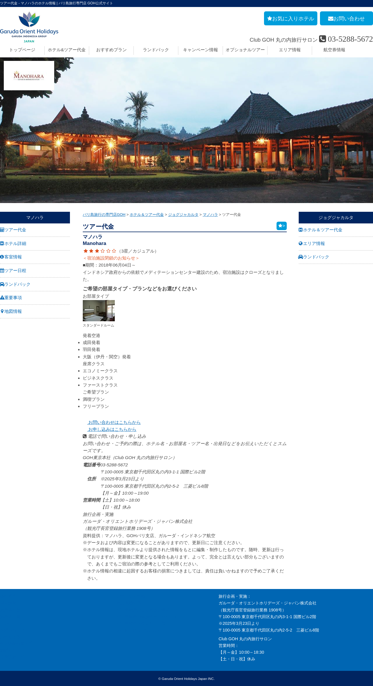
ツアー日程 (15, 270)
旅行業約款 (10, 610)
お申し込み (10, 636)
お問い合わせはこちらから (112, 422)
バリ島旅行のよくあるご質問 (143, 610)
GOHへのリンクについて (140, 630)
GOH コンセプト (15, 623)
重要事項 (13, 297)
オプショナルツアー (245, 49)
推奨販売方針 (12, 657)
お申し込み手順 (131, 596)
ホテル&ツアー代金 (67, 49)
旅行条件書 (10, 616)
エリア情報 (290, 49)
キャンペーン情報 (200, 49)
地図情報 (13, 311)
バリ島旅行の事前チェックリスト (147, 616)
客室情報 (13, 256)
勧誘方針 (8, 650)
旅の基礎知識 (129, 603)
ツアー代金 (15, 229)
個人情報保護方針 (16, 643)
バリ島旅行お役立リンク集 (141, 623)
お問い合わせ (12, 630)
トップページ (22, 49)
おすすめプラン (111, 49)
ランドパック (156, 49)
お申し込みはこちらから (109, 429)
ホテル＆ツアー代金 (322, 229)
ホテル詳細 (15, 243)
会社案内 (8, 596)
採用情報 (8, 603)
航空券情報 (334, 49)
